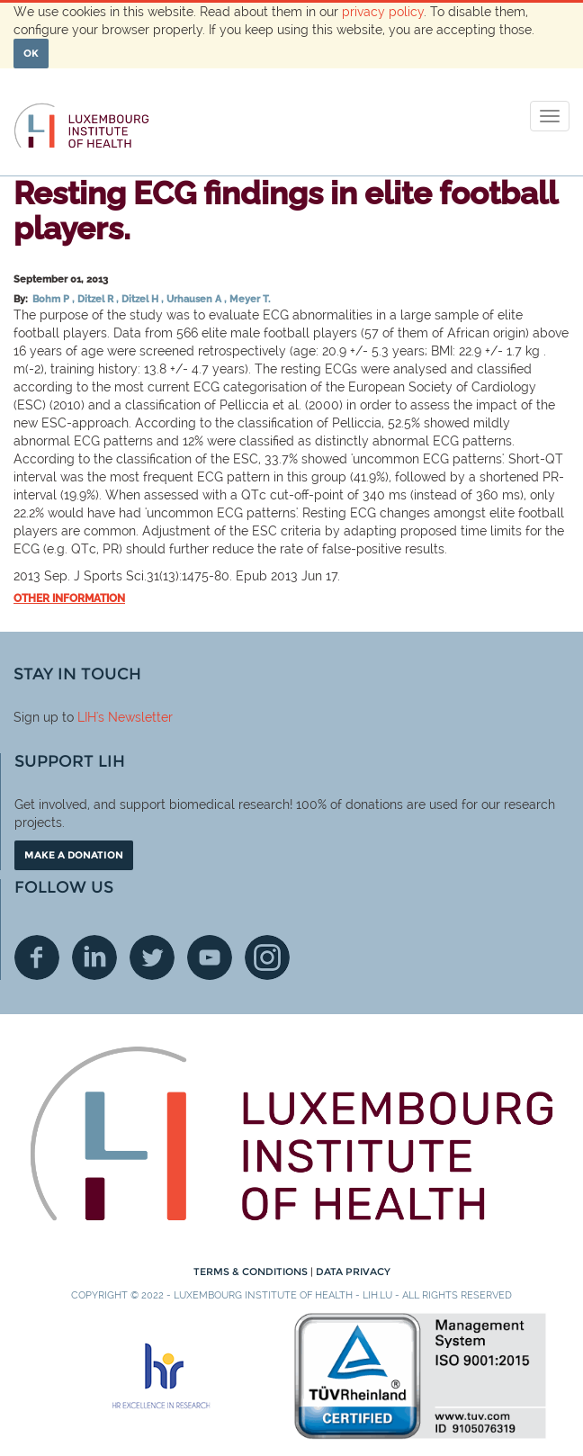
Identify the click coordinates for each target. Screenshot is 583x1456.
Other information (69, 598)
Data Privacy (353, 1271)
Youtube (209, 957)
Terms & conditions (251, 1271)
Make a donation (73, 855)
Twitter (152, 957)
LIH (86, 717)
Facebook (36, 957)
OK (31, 53)
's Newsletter (134, 717)
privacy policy (383, 11)
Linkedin (94, 957)
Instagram (267, 957)
